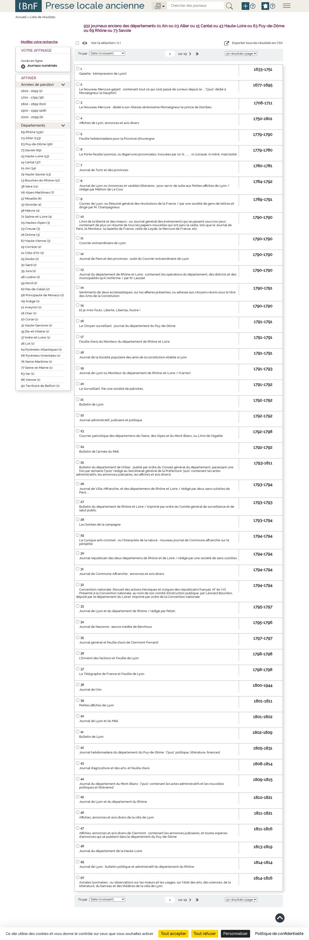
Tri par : (83, 53)
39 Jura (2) (28, 271)
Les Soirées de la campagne (100, 524)
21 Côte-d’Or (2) (32, 253)
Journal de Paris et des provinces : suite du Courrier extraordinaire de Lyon (134, 258)
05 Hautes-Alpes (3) (35, 222)
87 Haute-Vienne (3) (35, 241)
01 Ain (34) (28, 168)
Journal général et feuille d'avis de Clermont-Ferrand (118, 642)
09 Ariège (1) (30, 301)
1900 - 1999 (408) (33, 110)
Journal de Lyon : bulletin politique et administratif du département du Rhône (136, 866)
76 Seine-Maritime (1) (36, 361)
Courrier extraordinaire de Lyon (102, 243)
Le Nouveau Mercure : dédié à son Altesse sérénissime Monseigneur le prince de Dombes (145, 107)
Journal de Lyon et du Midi (98, 721)
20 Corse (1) (29, 319)
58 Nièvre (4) (30, 210)
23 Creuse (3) (30, 229)
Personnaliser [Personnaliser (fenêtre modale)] (235, 933)
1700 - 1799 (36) (32, 97)
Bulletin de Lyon (91, 404)
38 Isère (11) (29, 186)
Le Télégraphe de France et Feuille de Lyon (111, 674)
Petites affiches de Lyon (96, 705)
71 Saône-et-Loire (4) (36, 216)
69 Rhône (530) (32, 132)
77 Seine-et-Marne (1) (37, 367)
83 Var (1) (27, 374)
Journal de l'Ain (90, 689)
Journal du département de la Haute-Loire (110, 851)
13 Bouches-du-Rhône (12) (40, 180)
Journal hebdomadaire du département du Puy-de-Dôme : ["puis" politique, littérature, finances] (149, 752)
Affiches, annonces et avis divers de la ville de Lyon (116, 817)
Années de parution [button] (37, 84)
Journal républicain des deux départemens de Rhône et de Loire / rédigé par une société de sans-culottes (158, 558)
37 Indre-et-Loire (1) (35, 337)
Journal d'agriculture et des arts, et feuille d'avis (114, 768)
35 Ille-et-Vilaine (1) (35, 331)
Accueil (21, 17)
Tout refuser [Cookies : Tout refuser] (205, 933)
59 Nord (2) (29, 283)
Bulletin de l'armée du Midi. (99, 451)
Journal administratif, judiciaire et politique (110, 420)
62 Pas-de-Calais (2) (35, 289)
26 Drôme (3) (30, 235)
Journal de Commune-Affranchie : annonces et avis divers (121, 574)
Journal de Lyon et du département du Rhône (113, 801)
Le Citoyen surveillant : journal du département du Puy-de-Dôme (127, 326)
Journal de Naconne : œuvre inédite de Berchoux (115, 627)
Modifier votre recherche (39, 42)
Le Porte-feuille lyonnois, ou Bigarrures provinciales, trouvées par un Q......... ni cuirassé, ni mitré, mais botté (158, 154)
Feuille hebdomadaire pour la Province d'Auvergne (116, 138)
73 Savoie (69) (31, 150)
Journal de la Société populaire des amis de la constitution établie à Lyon (133, 357)
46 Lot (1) (28, 343)
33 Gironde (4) (31, 204)
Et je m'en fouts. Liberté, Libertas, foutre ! (109, 310)
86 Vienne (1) (30, 380)
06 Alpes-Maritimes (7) (37, 192)
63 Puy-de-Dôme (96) (37, 144)
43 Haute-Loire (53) (35, 156)
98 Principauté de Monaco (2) (42, 295)
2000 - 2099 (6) (32, 117)
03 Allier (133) (31, 138)
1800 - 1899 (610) (33, 104)
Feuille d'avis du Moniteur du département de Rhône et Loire (124, 341)
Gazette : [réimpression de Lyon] (102, 73)
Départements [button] (33, 125)
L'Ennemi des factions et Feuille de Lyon (109, 658)
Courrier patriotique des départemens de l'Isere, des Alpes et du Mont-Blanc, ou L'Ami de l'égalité (151, 436)
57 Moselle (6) (31, 198)
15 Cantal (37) (31, 162)
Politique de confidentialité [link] (279, 933)
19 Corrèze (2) (31, 247)
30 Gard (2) (29, 265)
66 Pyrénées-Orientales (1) (40, 355)
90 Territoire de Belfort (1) (40, 386)
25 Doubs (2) (30, 259)
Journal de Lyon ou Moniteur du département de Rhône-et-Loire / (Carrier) (135, 373)
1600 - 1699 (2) (31, 91)
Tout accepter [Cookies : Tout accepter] (173, 933)
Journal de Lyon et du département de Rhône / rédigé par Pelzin (127, 611)
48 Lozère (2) (30, 277)
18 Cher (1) (28, 313)
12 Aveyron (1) (31, 307)
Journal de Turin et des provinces (103, 170)
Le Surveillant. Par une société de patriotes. (111, 388)
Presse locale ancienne (94, 5)
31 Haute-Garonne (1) (36, 325)
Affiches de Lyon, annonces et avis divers (109, 123)
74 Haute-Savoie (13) (36, 174)
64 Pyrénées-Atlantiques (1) (41, 349)
